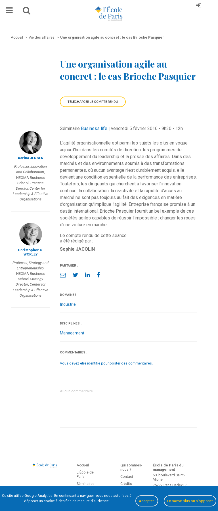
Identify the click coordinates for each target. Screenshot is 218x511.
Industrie (68, 304)
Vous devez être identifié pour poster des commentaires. (106, 363)
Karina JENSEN (30, 158)
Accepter (147, 501)
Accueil (83, 465)
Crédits (126, 483)
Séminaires (86, 483)
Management (72, 333)
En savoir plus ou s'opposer (190, 501)
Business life (94, 128)
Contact (126, 476)
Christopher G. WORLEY (30, 252)
